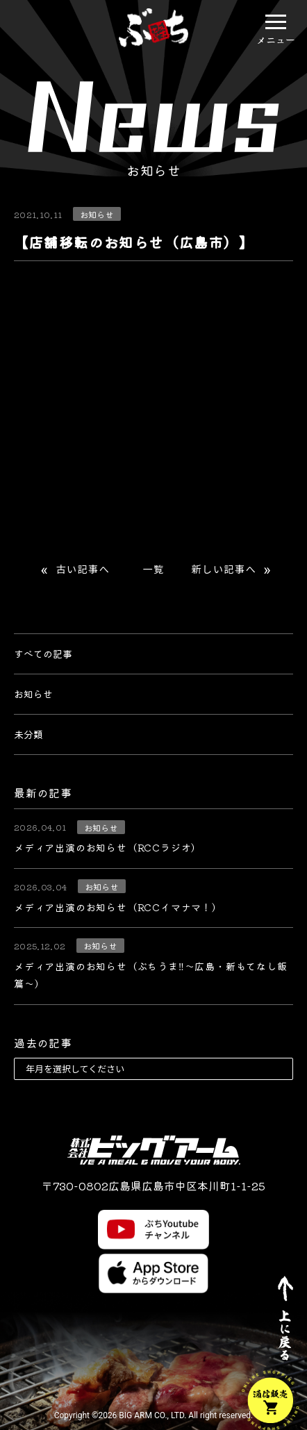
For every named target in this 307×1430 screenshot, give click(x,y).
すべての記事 (43, 653)
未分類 (28, 734)
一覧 (153, 569)
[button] (275, 21)
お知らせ (33, 694)
